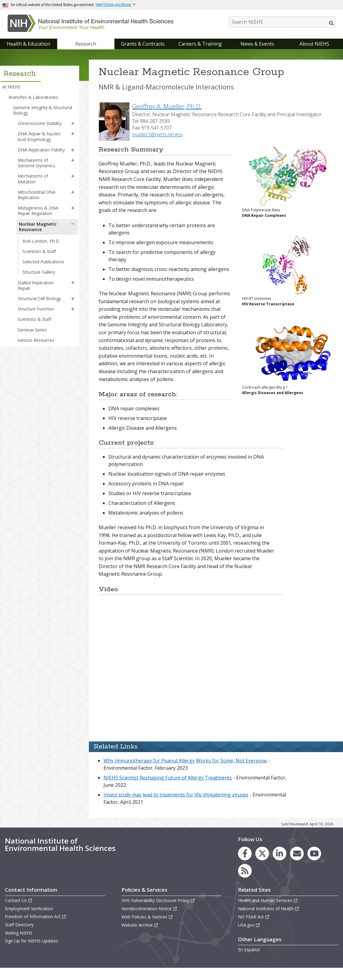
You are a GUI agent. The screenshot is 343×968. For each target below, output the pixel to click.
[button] (73, 123)
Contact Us (19, 900)
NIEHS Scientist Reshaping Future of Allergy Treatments (167, 777)
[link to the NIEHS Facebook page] (245, 853)
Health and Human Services (268, 900)
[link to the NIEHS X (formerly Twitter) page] (262, 853)
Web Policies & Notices (147, 917)
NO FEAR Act (254, 917)
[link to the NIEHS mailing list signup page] (297, 853)
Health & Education (28, 43)
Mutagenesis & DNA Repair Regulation (38, 210)
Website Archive (140, 925)
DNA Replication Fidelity (41, 150)
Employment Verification (29, 908)
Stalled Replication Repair (36, 285)
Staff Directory (19, 925)
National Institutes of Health (268, 908)
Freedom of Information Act (35, 916)
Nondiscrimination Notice (149, 908)
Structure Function (36, 309)
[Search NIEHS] (282, 22)
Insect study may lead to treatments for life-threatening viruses (175, 794)
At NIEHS (11, 87)
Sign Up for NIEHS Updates (31, 941)
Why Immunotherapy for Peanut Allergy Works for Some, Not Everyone (185, 760)
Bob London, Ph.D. (41, 241)
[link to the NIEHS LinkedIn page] (279, 853)
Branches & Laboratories (33, 97)
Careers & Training (200, 43)
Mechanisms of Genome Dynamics (36, 162)
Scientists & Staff (39, 251)
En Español (249, 949)
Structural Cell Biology (39, 298)
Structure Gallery (39, 272)
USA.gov (249, 925)
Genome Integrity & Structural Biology (42, 110)
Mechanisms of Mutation (33, 178)
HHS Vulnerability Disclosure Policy (158, 900)
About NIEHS (314, 43)
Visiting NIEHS (18, 933)
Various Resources (36, 340)
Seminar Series (32, 330)
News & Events (257, 43)
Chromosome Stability (39, 123)
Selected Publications (43, 262)
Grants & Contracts (143, 43)
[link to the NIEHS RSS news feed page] (245, 871)
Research (85, 43)
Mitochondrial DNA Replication (36, 194)
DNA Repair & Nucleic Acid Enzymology (39, 136)
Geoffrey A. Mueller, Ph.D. (167, 106)
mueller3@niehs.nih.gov (157, 134)
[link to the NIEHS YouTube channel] (314, 853)
